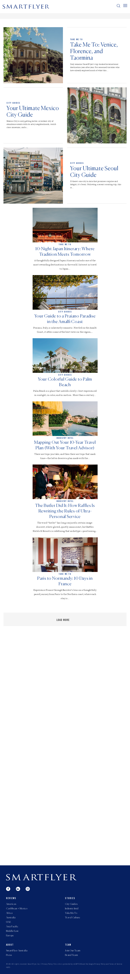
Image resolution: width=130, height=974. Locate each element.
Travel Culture (72, 917)
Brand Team (71, 955)
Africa (9, 913)
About (10, 945)
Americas (11, 904)
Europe (10, 935)
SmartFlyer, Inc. (34, 964)
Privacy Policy (47, 964)
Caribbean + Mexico (17, 908)
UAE (8, 922)
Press (9, 955)
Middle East (12, 931)
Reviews (11, 898)
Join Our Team (72, 950)
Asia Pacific (12, 926)
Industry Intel (72, 908)
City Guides (13, 102)
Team (68, 945)
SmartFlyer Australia (16, 950)
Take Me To (76, 39)
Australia (11, 917)
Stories (70, 898)
